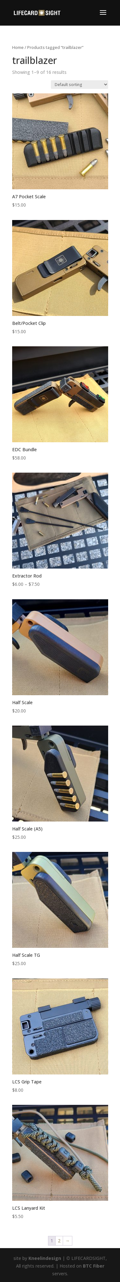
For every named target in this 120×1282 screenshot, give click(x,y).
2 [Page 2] (59, 1241)
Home (18, 47)
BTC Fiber (93, 1266)
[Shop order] (79, 84)
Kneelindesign (44, 1258)
